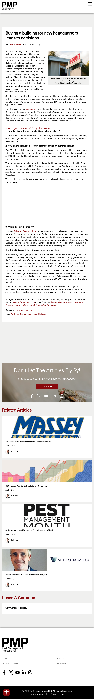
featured (28, 310)
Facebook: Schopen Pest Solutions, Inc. (41, 305)
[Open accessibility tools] (6, 692)
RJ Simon (14, 451)
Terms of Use (36, 694)
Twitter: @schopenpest (61, 302)
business (15, 314)
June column (31, 109)
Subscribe (47, 386)
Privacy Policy (57, 694)
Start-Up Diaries (40, 314)
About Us (6, 658)
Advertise (60, 658)
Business (19, 310)
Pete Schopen (15, 44)
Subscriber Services (10, 663)
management (26, 314)
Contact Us (61, 663)
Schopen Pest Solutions (25, 231)
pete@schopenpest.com (23, 302)
